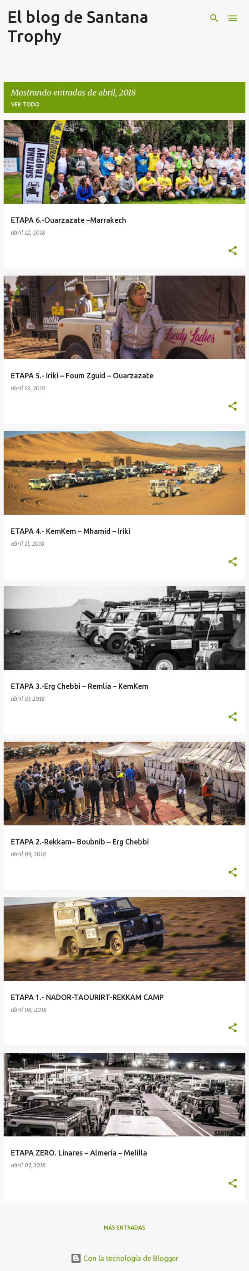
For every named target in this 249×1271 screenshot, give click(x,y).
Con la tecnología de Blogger (124, 1258)
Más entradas (124, 1228)
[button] (232, 251)
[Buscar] (214, 18)
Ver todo (25, 104)
